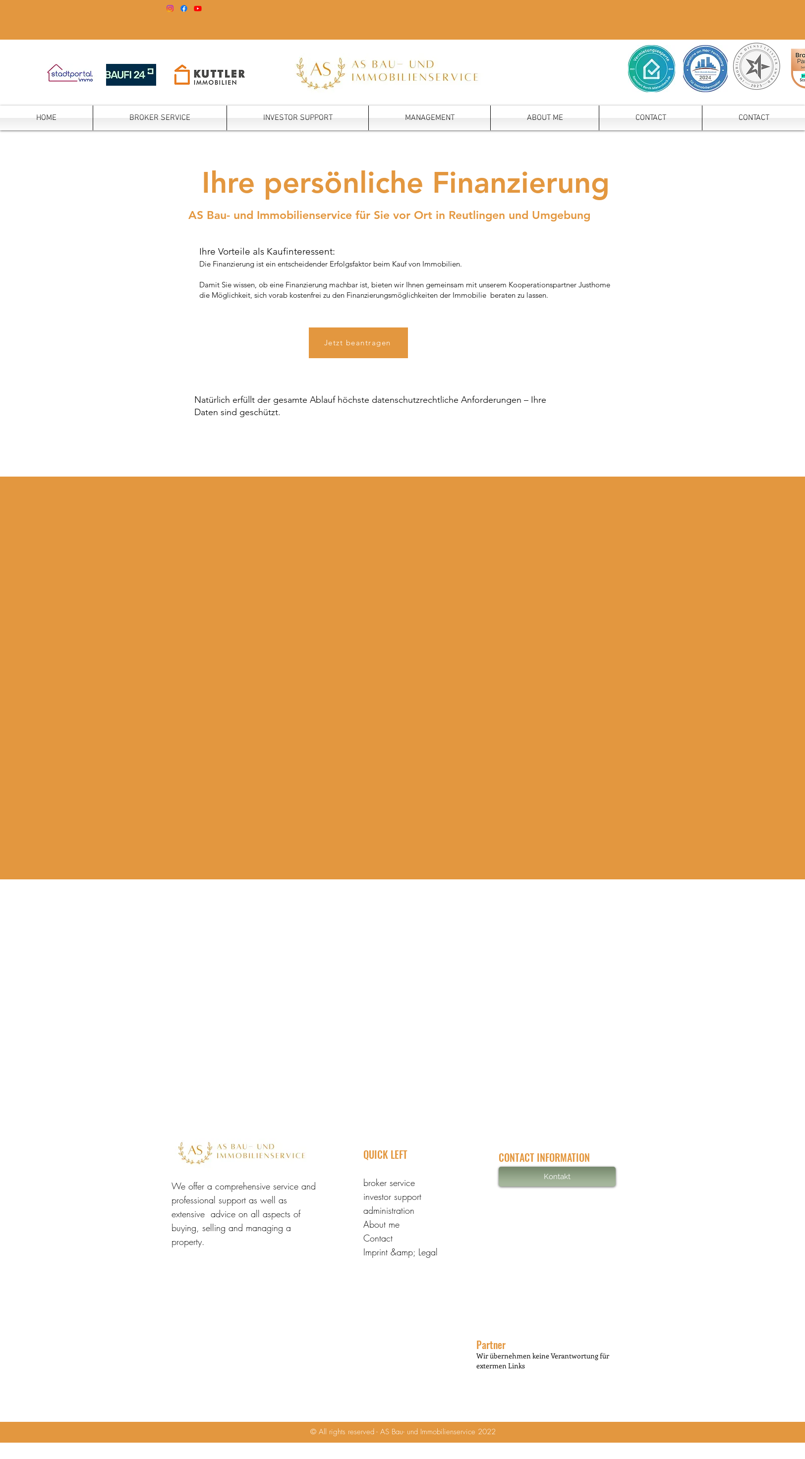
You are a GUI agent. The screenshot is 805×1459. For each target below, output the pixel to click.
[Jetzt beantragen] (358, 342)
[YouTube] (197, 8)
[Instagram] (170, 8)
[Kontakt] (557, 1177)
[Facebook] (183, 8)
